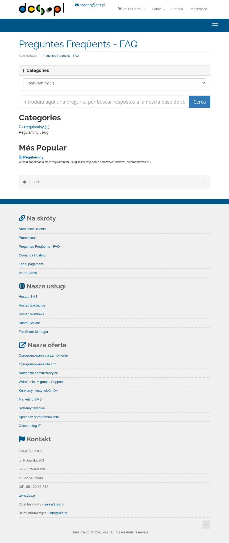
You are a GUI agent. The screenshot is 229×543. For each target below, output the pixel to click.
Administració (28, 55)
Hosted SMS (28, 297)
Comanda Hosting (32, 255)
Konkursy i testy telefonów (38, 391)
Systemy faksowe (32, 408)
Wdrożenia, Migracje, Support (41, 382)
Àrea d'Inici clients (32, 229)
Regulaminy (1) (34, 127)
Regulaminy (31, 157)
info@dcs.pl (58, 513)
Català (158, 9)
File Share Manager (33, 332)
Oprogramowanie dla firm (37, 364)
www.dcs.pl (27, 495)
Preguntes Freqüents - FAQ (39, 246)
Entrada (177, 9)
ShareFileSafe (29, 323)
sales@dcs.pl (54, 504)
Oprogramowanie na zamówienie (43, 355)
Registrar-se (198, 9)
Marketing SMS (30, 399)
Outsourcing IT (30, 426)
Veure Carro (28, 273)
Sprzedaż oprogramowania (39, 417)
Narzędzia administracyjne (38, 373)
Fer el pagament (31, 264)
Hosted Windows (31, 314)
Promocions (28, 238)
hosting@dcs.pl (90, 5)
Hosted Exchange (32, 305)
